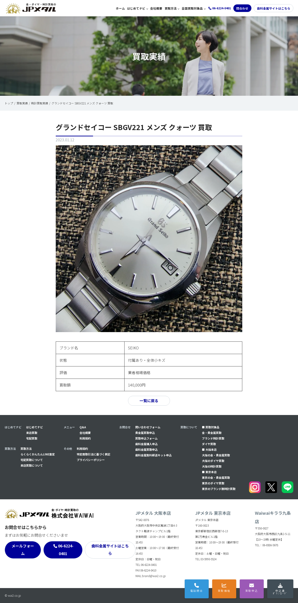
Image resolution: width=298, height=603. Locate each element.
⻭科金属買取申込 (146, 449)
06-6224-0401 (65, 550)
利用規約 (85, 438)
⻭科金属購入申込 (146, 444)
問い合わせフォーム (147, 427)
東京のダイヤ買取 (213, 483)
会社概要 (156, 8)
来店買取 (31, 433)
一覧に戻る (149, 401)
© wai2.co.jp (13, 595)
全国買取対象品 (192, 8)
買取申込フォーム (146, 438)
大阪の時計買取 (212, 466)
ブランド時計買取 (213, 438)
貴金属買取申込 (145, 433)
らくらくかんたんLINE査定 (38, 454)
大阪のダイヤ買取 (213, 461)
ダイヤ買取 (209, 444)
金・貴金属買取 (212, 433)
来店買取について (32, 465)
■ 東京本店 (209, 472)
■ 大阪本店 (209, 449)
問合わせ (242, 8)
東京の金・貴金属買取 (216, 477)
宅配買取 (31, 438)
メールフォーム (23, 549)
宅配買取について (32, 460)
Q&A (83, 427)
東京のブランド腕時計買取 (219, 489)
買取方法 (171, 8)
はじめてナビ (136, 8)
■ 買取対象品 (210, 427)
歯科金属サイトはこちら (273, 8)
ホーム (120, 8)
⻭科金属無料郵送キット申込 (153, 455)
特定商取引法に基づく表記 (93, 454)
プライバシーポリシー (91, 460)
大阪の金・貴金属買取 (216, 455)
